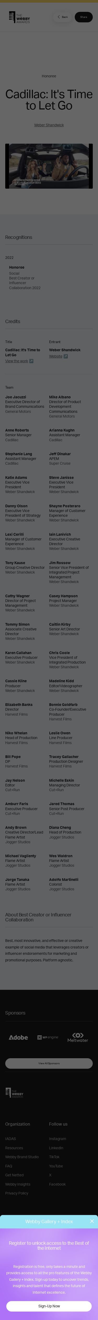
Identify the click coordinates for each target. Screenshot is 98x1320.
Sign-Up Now (49, 1306)
